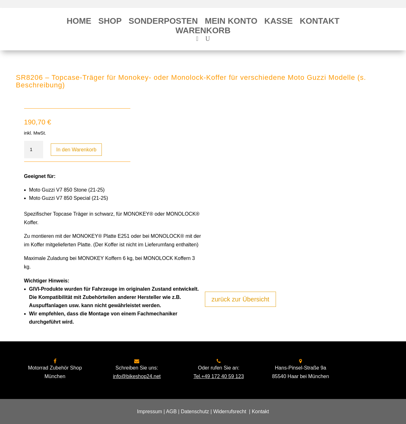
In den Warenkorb (76, 149)
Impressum (149, 411)
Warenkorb (202, 31)
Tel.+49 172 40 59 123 (218, 376)
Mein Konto (231, 22)
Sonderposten (163, 22)
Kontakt (319, 22)
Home (79, 22)
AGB (171, 411)
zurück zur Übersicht (240, 299)
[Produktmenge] (33, 150)
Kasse (278, 22)
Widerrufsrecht (229, 411)
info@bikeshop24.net (137, 376)
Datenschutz (195, 411)
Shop (110, 22)
